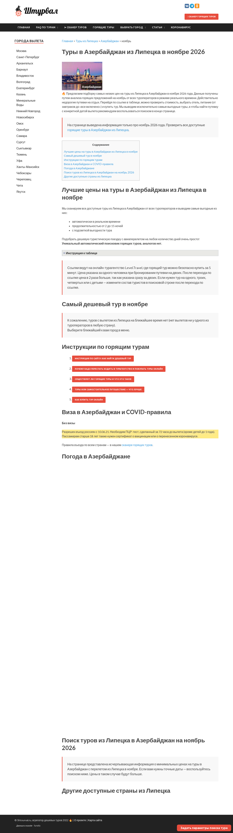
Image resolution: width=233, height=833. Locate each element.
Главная (24, 27)
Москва (21, 51)
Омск (19, 123)
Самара (21, 135)
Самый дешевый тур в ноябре (83, 155)
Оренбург (22, 129)
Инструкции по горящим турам (83, 159)
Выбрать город (131, 27)
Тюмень (21, 154)
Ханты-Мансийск (27, 166)
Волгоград (23, 82)
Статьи (157, 27)
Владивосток (25, 75)
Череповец (23, 179)
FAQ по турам (45, 27)
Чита (19, 185)
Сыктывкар (23, 148)
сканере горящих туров (137, 445)
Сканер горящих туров (201, 17)
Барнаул (22, 69)
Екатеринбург (25, 88)
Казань (21, 94)
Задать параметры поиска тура (204, 828)
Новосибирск (25, 117)
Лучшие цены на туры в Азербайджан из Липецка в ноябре (101, 151)
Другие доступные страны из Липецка (88, 176)
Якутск (20, 191)
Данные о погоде (24, 825)
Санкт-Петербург (27, 57)
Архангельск (24, 63)
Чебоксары (23, 173)
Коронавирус (181, 27)
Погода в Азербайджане (79, 168)
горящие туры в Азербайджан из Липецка (98, 130)
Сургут (20, 142)
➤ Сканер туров (75, 27)
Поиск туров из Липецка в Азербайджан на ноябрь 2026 (99, 172)
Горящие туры (103, 27)
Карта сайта (95, 820)
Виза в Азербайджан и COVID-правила (88, 164)
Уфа (19, 160)
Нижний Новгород (28, 111)
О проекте (80, 820)
